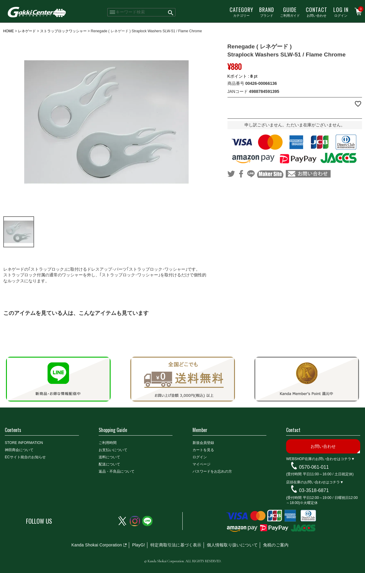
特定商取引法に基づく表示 (175, 545)
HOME (8, 31)
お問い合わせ (316, 11)
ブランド (266, 11)
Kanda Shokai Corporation (96, 545)
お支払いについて (113, 450)
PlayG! (138, 545)
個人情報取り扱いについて (232, 545)
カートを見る (203, 450)
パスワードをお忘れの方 (212, 471)
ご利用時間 (108, 443)
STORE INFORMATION (24, 443)
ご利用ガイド (290, 11)
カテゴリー (241, 11)
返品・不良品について (117, 471)
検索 (170, 12)
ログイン (341, 11)
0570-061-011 (314, 466)
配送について (109, 464)
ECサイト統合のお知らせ (25, 457)
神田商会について (19, 450)
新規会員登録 (203, 443)
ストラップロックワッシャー (63, 31)
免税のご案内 (275, 545)
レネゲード (27, 31)
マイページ (201, 464)
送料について (109, 457)
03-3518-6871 (314, 490)
